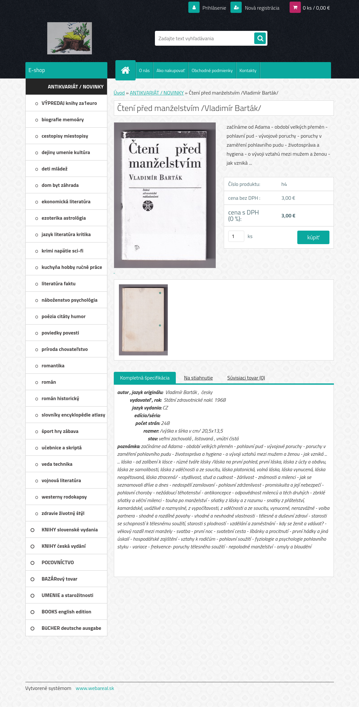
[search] (260, 38)
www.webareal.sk (95, 688)
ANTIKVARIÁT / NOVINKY (157, 92)
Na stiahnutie (198, 377)
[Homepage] (128, 70)
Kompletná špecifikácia (145, 377)
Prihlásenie (215, 8)
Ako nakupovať (171, 70)
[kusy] (236, 236)
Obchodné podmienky (212, 70)
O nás (144, 70)
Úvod (119, 92)
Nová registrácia (261, 8)
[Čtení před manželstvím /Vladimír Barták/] (142, 285)
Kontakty (247, 70)
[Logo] (69, 38)
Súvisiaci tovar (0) (246, 377)
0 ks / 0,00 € (316, 8)
